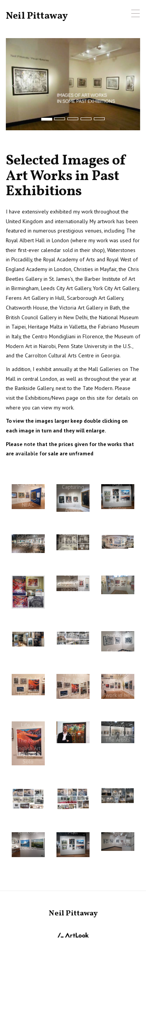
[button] (16, 84)
